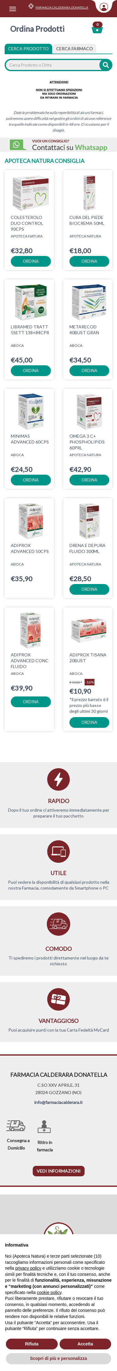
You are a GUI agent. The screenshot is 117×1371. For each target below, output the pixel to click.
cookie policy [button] (49, 1292)
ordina (31, 261)
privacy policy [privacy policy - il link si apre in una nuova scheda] (28, 1268)
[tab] (74, 49)
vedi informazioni (59, 1171)
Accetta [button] (85, 1343)
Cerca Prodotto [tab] (28, 48)
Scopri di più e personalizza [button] (58, 1358)
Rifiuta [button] (32, 1343)
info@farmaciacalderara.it (58, 1102)
